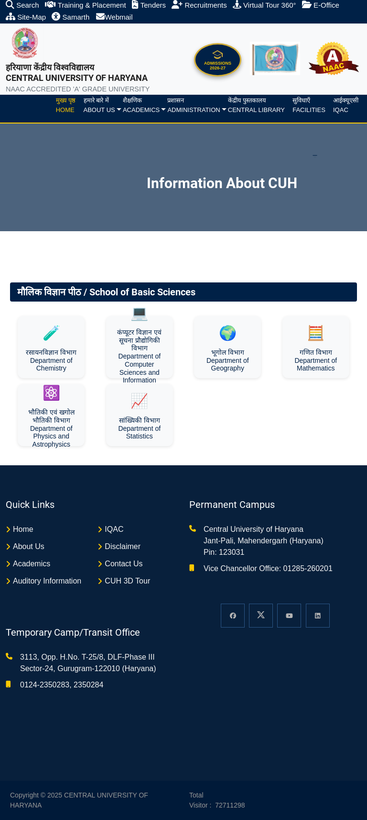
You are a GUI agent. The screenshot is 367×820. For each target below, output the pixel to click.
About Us (28, 546)
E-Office (320, 5)
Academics (31, 564)
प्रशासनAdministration (193, 105)
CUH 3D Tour (127, 581)
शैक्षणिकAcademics (141, 105)
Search (22, 5)
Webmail (114, 17)
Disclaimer (122, 546)
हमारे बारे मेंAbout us (99, 105)
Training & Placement (85, 5)
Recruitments (199, 5)
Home (23, 529)
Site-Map (26, 17)
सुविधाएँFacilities (308, 105)
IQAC (114, 529)
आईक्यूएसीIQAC (345, 105)
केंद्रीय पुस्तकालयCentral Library (256, 105)
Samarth (70, 17)
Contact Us (123, 564)
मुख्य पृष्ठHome (66, 105)
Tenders (149, 5)
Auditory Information (47, 581)
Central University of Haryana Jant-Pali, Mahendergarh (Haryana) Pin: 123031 (264, 540)
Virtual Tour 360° (264, 5)
